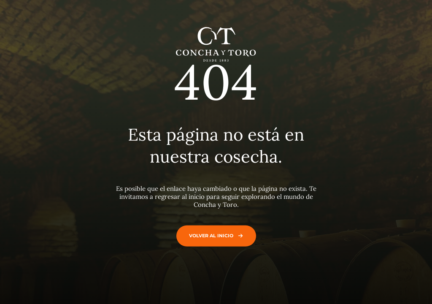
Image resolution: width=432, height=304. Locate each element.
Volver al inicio (214, 236)
